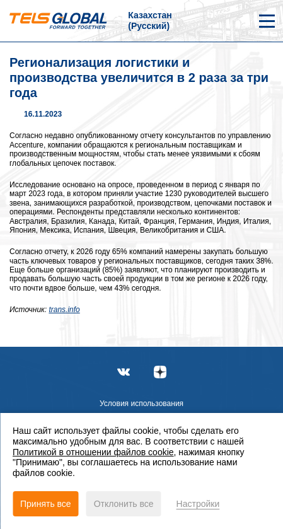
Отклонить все (124, 504)
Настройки (198, 504)
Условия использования (141, 403)
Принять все (45, 504)
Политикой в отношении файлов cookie (93, 452)
